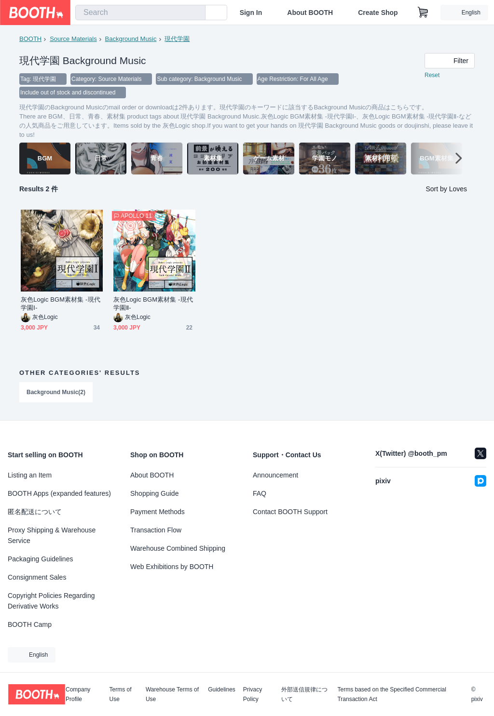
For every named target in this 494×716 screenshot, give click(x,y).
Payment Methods (157, 512)
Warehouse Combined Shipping (177, 548)
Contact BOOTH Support (290, 512)
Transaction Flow (155, 530)
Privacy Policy (252, 694)
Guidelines (221, 690)
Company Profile (78, 694)
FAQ (259, 493)
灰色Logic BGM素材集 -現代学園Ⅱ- (153, 303)
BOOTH (30, 38)
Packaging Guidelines (40, 559)
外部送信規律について (304, 694)
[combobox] (140, 12)
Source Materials (73, 38)
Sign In (251, 12)
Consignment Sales (37, 577)
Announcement (275, 475)
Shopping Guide (154, 493)
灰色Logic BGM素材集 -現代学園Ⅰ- (60, 303)
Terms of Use (121, 694)
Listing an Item (30, 475)
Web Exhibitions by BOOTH (171, 566)
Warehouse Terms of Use (172, 694)
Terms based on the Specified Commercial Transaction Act (391, 694)
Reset (432, 75)
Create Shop (378, 12)
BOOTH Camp (30, 624)
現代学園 (177, 38)
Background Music (131, 38)
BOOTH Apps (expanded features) (59, 493)
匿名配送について (35, 512)
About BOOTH (310, 12)
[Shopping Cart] (423, 12)
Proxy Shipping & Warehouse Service (52, 535)
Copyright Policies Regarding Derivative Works (51, 601)
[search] (196, 13)
